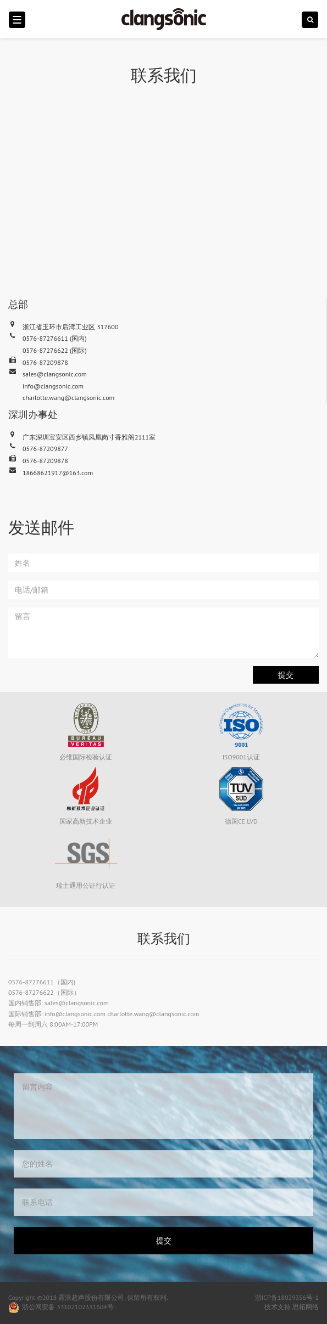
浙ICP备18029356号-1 (287, 1297)
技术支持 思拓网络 (291, 1307)
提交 (285, 675)
